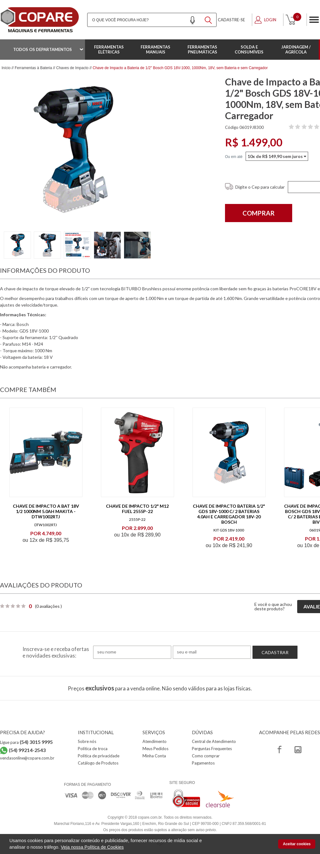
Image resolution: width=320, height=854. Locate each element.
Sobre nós (87, 741)
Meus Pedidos (155, 748)
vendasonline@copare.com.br (27, 757)
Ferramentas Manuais (155, 49)
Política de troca (93, 748)
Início (6, 68)
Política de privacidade (98, 755)
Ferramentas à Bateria (33, 68)
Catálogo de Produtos (98, 762)
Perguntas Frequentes (212, 748)
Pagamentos (203, 762)
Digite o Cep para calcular (260, 187)
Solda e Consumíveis (249, 49)
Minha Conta (154, 755)
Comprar (258, 213)
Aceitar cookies (297, 844)
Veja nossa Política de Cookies (92, 847)
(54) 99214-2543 (27, 750)
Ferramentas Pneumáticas (202, 49)
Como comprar (206, 755)
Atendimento (154, 741)
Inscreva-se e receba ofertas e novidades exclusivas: (55, 652)
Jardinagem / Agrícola (296, 49)
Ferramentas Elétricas (109, 49)
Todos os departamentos (42, 49)
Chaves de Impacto (72, 68)
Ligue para (26, 742)
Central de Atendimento (214, 741)
